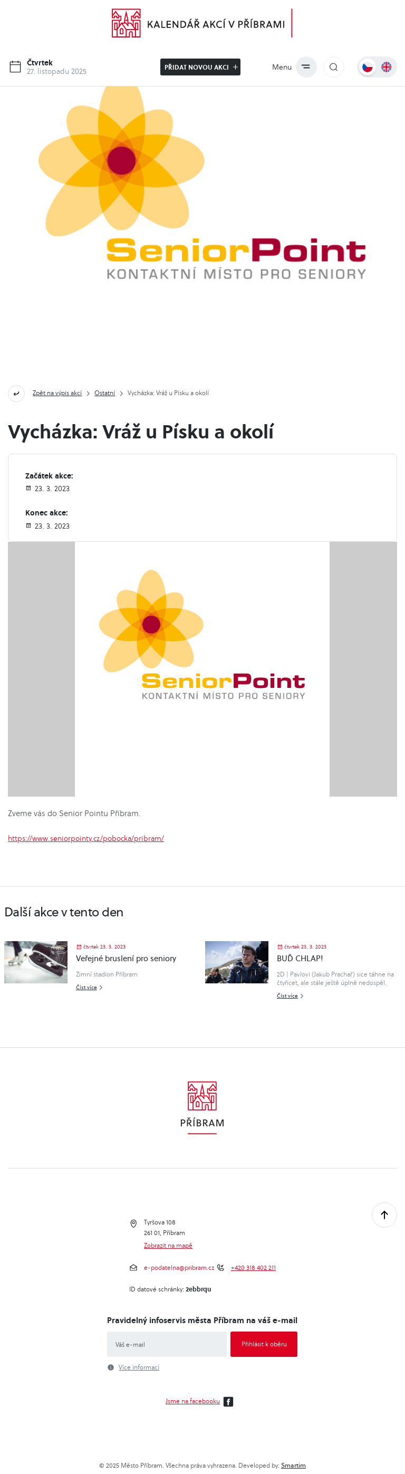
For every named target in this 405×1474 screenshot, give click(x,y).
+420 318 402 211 (253, 1268)
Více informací (139, 1367)
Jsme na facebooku (201, 1401)
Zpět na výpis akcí (57, 392)
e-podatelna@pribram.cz (179, 1268)
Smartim (293, 1465)
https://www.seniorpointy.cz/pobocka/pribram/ (86, 838)
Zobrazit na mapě (168, 1245)
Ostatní (104, 392)
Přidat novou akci (201, 67)
